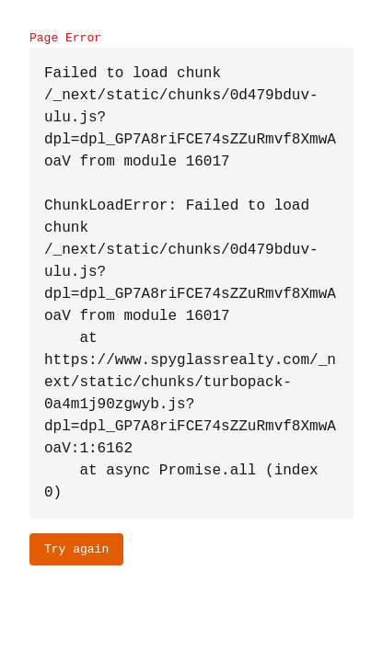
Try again (76, 549)
